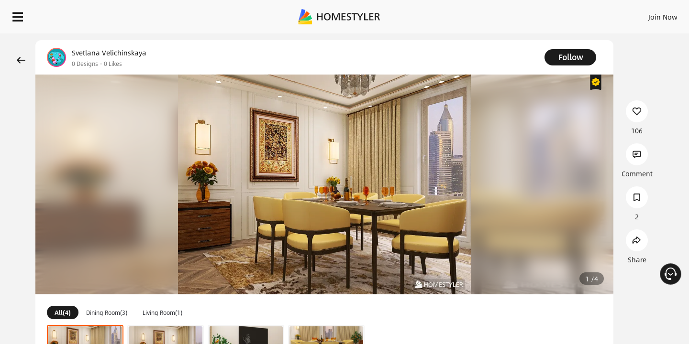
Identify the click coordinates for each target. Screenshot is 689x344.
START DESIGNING (641, 14)
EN (581, 14)
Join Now (547, 14)
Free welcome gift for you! (490, 40)
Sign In (512, 14)
